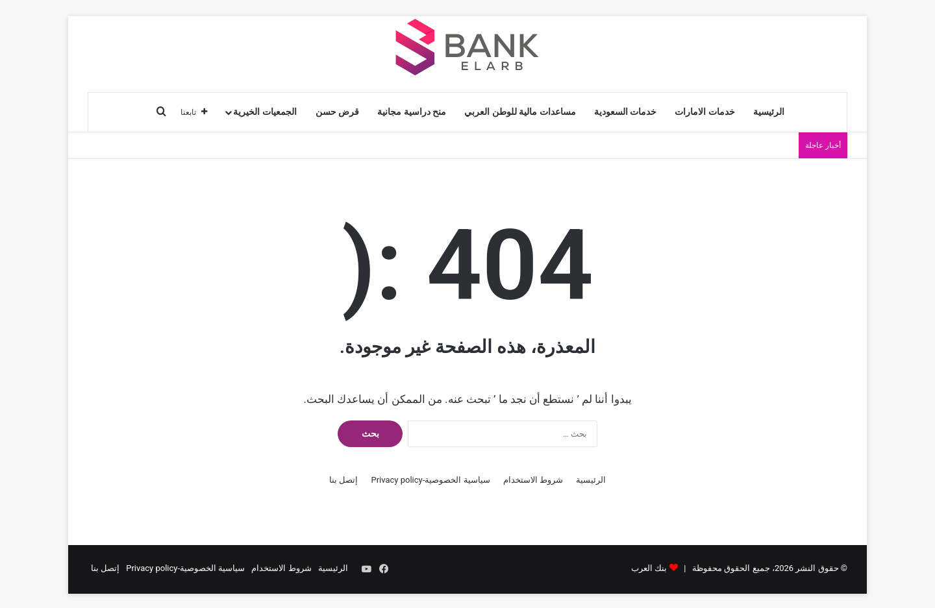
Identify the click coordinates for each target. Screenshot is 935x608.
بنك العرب (649, 568)
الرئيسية (768, 112)
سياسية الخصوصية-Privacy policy (430, 480)
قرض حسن (338, 112)
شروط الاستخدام (533, 480)
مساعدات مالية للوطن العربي (520, 112)
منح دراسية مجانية (411, 112)
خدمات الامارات (705, 112)
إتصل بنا (343, 480)
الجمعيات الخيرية (265, 112)
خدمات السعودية (625, 112)
